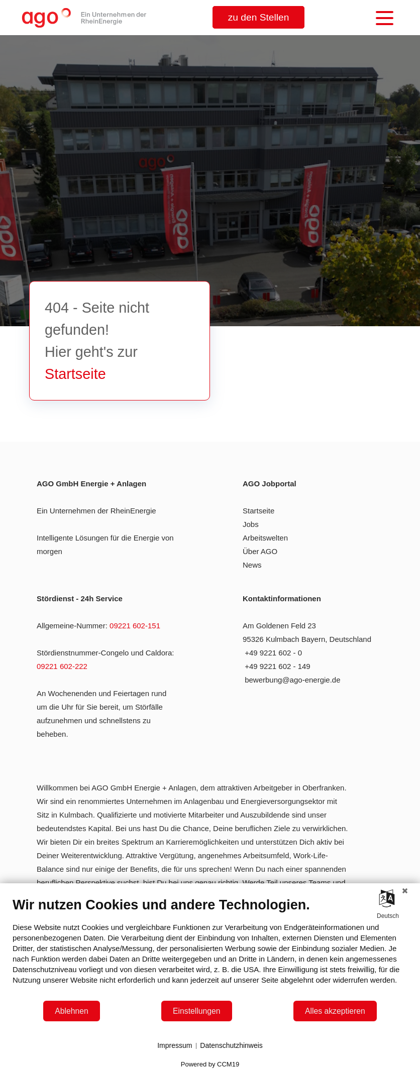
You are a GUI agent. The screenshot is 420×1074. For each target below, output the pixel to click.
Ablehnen (71, 1011)
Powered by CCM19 (210, 1064)
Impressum (174, 1045)
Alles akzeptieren (335, 1011)
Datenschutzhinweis (231, 1045)
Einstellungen (197, 1011)
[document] (210, 948)
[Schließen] (404, 890)
